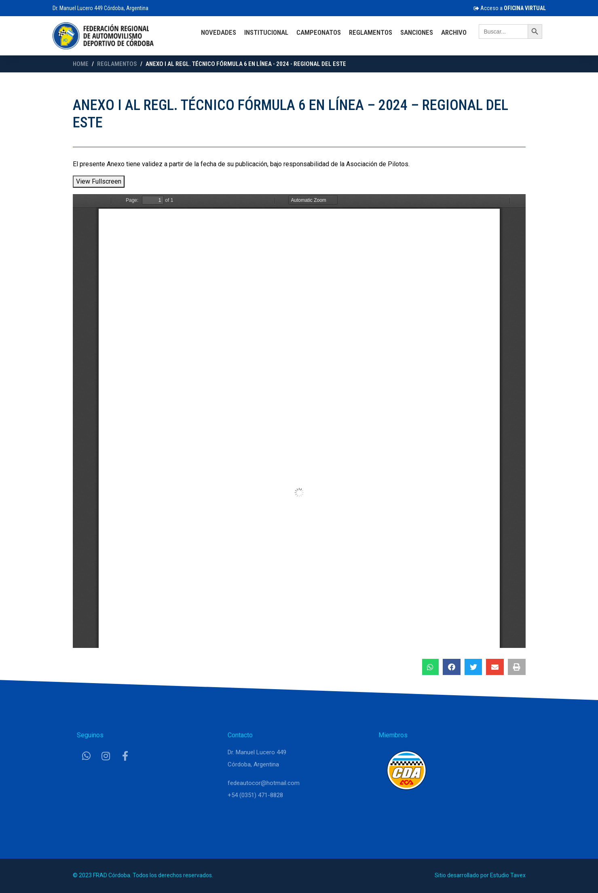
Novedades (218, 32)
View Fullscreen (98, 181)
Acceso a (509, 8)
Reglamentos (370, 32)
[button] (430, 667)
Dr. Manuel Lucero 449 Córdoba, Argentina (100, 8)
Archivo (454, 32)
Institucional (266, 32)
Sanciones (416, 32)
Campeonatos (318, 32)
